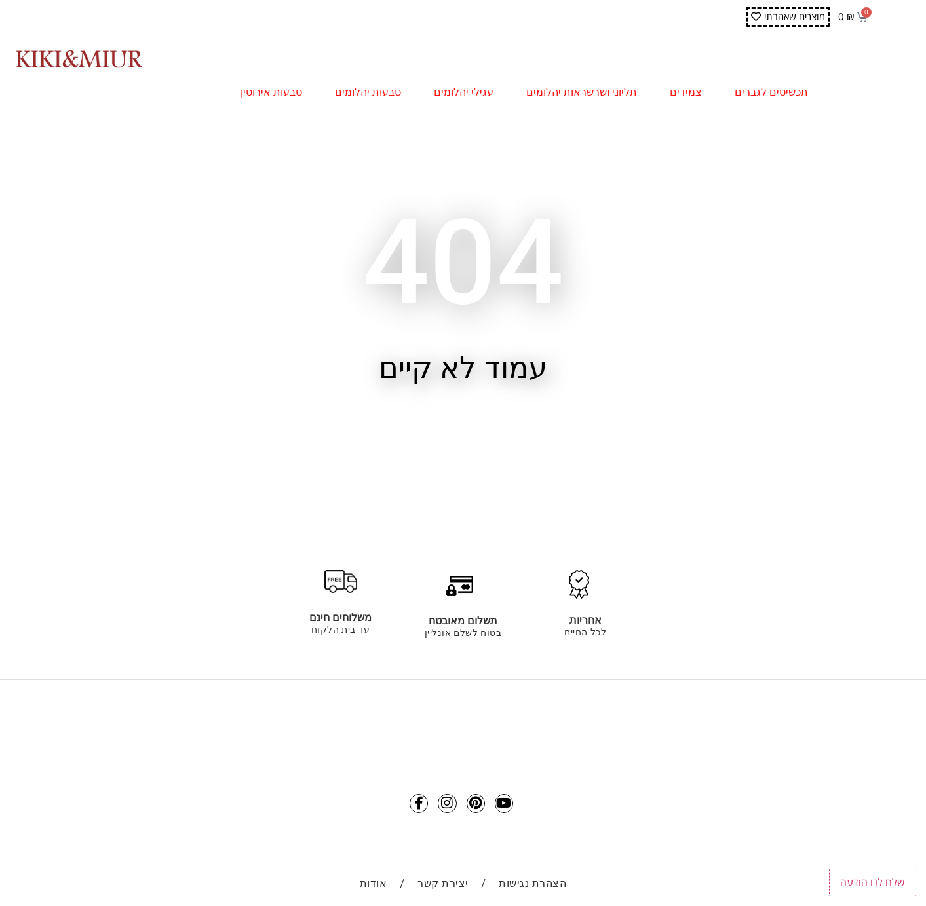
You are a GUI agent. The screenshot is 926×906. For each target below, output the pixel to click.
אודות (373, 887)
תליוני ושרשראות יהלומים (585, 92)
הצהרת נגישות (532, 887)
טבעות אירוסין (275, 92)
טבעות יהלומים (371, 92)
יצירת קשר (442, 887)
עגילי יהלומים (467, 92)
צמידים (689, 92)
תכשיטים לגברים (775, 92)
